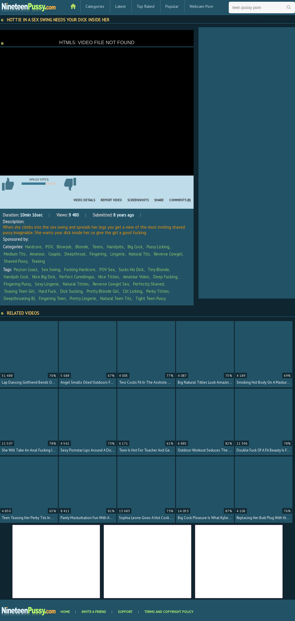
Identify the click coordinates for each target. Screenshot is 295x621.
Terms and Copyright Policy (168, 611)
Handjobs (115, 246)
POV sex (107, 269)
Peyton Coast (25, 269)
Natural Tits (139, 254)
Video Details (84, 200)
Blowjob (64, 246)
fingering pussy (17, 284)
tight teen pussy (150, 298)
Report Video (111, 200)
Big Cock (135, 246)
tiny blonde (158, 269)
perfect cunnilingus (76, 276)
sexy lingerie (47, 284)
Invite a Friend (94, 611)
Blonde (81, 246)
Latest (120, 6)
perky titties (157, 291)
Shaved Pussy (15, 261)
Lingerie (117, 254)
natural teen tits (115, 298)
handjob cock (16, 276)
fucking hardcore (79, 269)
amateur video (136, 276)
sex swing (50, 269)
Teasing (38, 261)
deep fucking (165, 276)
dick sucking (71, 291)
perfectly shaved (148, 284)
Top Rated (145, 6)
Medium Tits (15, 254)
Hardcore (33, 246)
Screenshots (138, 200)
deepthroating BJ (19, 298)
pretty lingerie (83, 298)
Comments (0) (180, 200)
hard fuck (47, 291)
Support (125, 611)
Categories (95, 6)
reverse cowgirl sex (111, 284)
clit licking (132, 291)
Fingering (98, 254)
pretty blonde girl (103, 291)
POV (49, 246)
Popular (172, 6)
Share (159, 200)
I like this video (8, 184)
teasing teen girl (19, 291)
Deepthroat (75, 254)
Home (65, 611)
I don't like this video (70, 184)
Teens (97, 246)
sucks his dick (131, 269)
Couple (54, 254)
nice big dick (43, 276)
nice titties (108, 276)
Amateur (37, 254)
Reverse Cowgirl (168, 254)
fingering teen (52, 298)
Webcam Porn (201, 6)
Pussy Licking (158, 246)
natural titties (76, 284)
